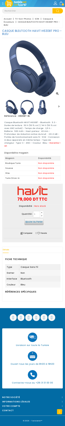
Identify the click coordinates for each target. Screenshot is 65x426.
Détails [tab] (6, 249)
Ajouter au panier (34, 221)
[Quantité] (36, 214)
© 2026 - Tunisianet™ (32, 421)
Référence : (11, 116)
